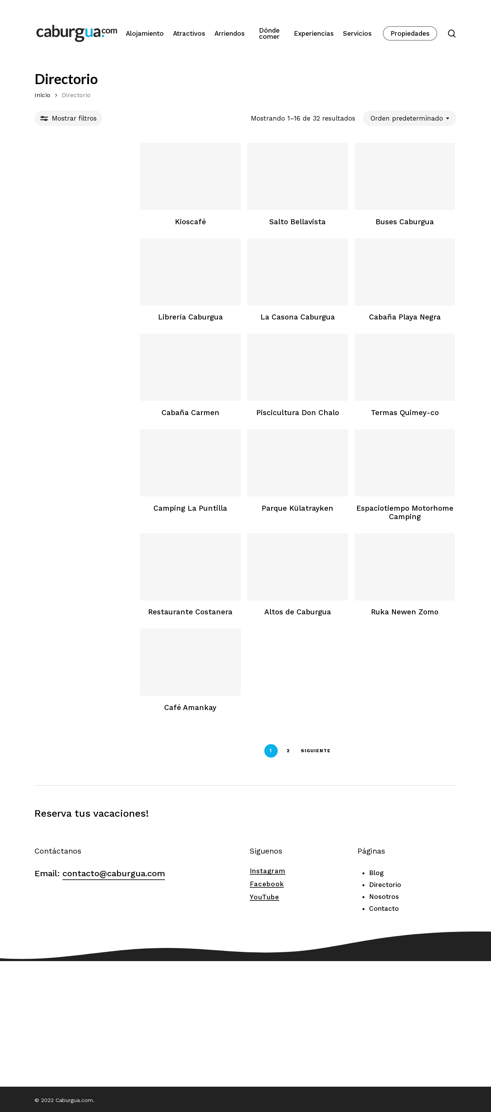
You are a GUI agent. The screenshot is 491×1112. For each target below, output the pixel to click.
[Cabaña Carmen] (102, 423)
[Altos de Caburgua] (245, 659)
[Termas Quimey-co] (387, 423)
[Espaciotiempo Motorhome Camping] (387, 541)
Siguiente (263, 876)
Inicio (42, 95)
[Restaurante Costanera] (102, 659)
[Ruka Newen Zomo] (387, 659)
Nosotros (384, 1022)
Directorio (385, 1010)
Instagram (267, 997)
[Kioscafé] (102, 187)
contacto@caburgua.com (114, 999)
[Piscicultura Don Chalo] (245, 423)
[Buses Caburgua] (387, 187)
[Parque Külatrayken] (245, 541)
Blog (376, 999)
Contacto (384, 1034)
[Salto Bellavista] (245, 187)
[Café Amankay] (102, 777)
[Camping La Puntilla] (102, 541)
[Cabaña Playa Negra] (387, 305)
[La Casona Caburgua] (245, 305)
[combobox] (409, 118)
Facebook (267, 1010)
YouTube (264, 1023)
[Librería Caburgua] (102, 305)
